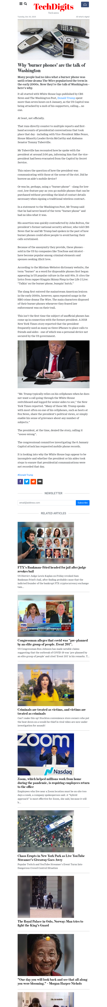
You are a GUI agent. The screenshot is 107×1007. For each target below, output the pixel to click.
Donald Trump (66, 98)
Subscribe (83, 502)
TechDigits (53, 6)
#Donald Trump (25, 475)
